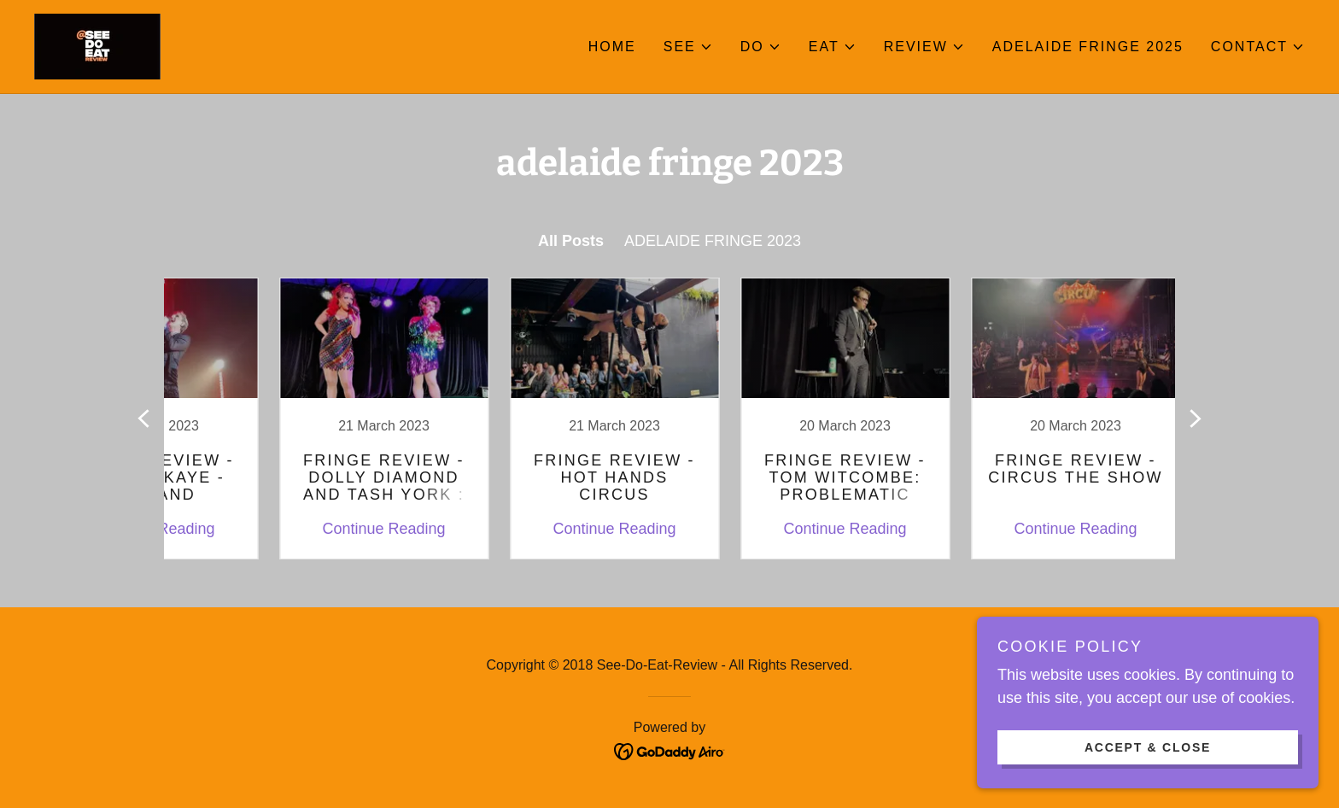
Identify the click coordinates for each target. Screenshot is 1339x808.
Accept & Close (1148, 746)
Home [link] (612, 46)
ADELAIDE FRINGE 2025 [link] (1088, 46)
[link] (97, 45)
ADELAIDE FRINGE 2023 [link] (712, 240)
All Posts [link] (571, 240)
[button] (688, 47)
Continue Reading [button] (323, 528)
